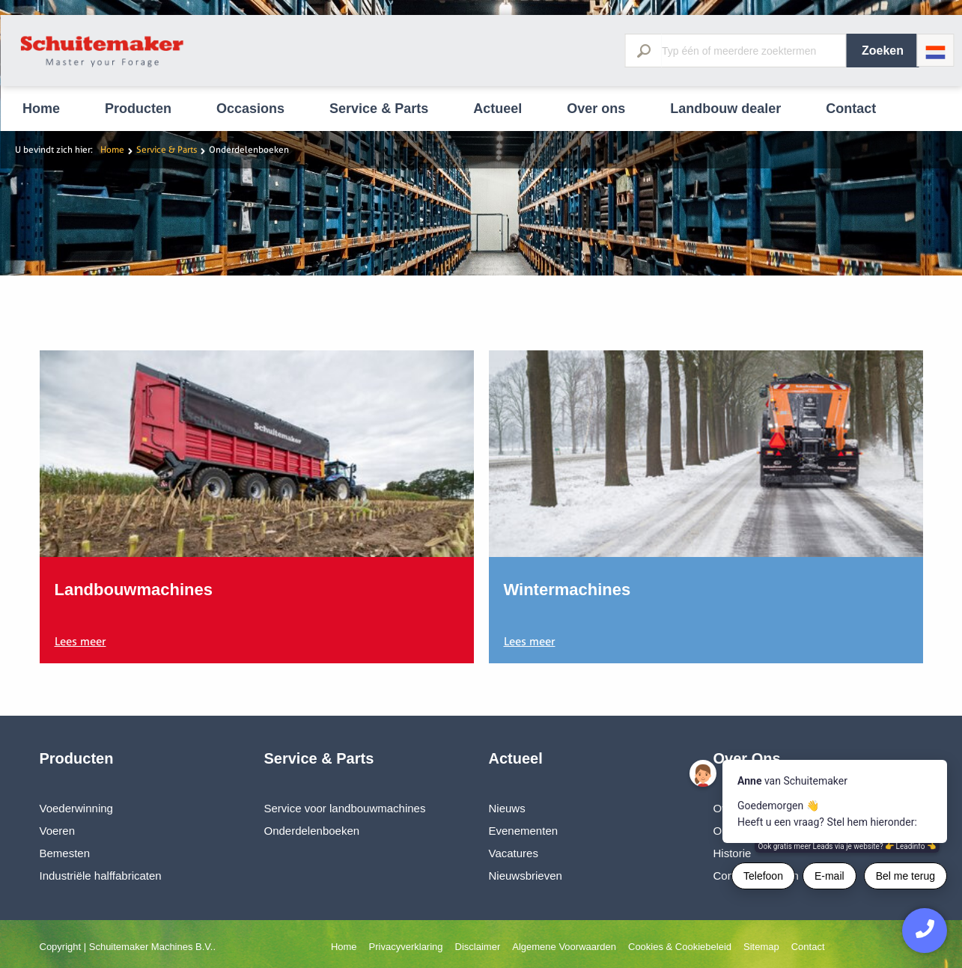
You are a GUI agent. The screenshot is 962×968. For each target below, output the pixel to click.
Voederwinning (76, 808)
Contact (851, 108)
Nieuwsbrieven (525, 875)
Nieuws (507, 808)
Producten (138, 108)
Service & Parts (378, 108)
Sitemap (761, 946)
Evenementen (523, 830)
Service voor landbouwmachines (345, 808)
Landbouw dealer (725, 108)
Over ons (596, 108)
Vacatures (513, 853)
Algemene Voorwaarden (564, 946)
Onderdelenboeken (312, 830)
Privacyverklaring (406, 946)
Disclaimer (478, 946)
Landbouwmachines (134, 589)
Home (41, 108)
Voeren (58, 830)
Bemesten (65, 853)
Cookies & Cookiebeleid (679, 946)
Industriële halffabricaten (101, 875)
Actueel (497, 108)
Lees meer (80, 641)
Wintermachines (567, 589)
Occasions (250, 108)
